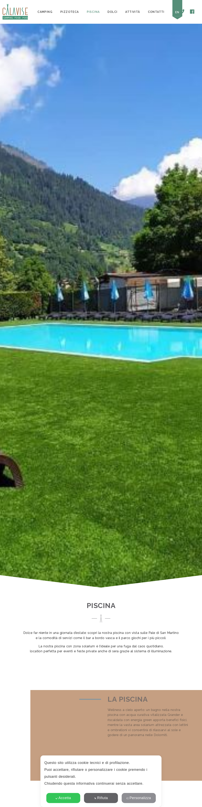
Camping (44, 11)
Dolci (112, 11)
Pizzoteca (69, 11)
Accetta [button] (63, 798)
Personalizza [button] (139, 798)
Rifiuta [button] (101, 798)
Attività (132, 11)
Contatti (156, 11)
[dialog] (101, 781)
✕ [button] (156, 761)
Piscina (93, 11)
